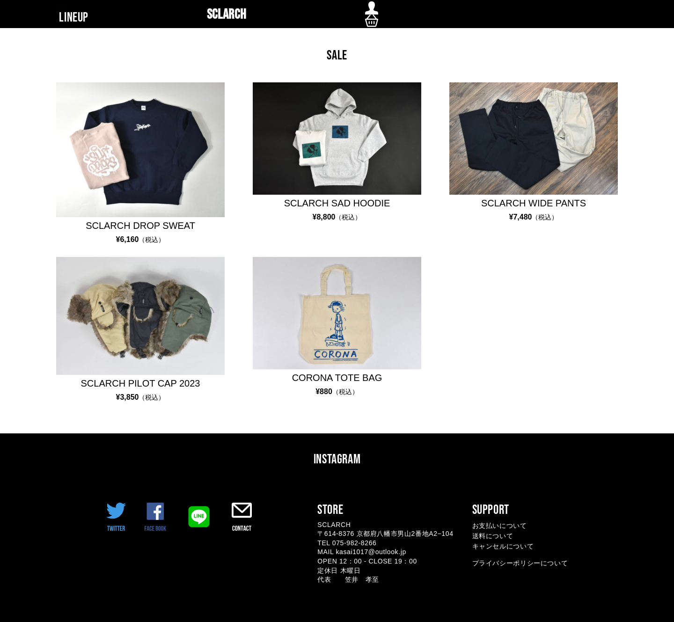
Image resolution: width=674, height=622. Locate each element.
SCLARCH (226, 14)
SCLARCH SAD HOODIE (337, 203)
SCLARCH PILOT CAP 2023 (140, 383)
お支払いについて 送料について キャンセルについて (503, 536)
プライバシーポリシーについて (520, 563)
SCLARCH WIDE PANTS (533, 203)
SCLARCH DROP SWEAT (140, 225)
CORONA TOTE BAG (337, 378)
